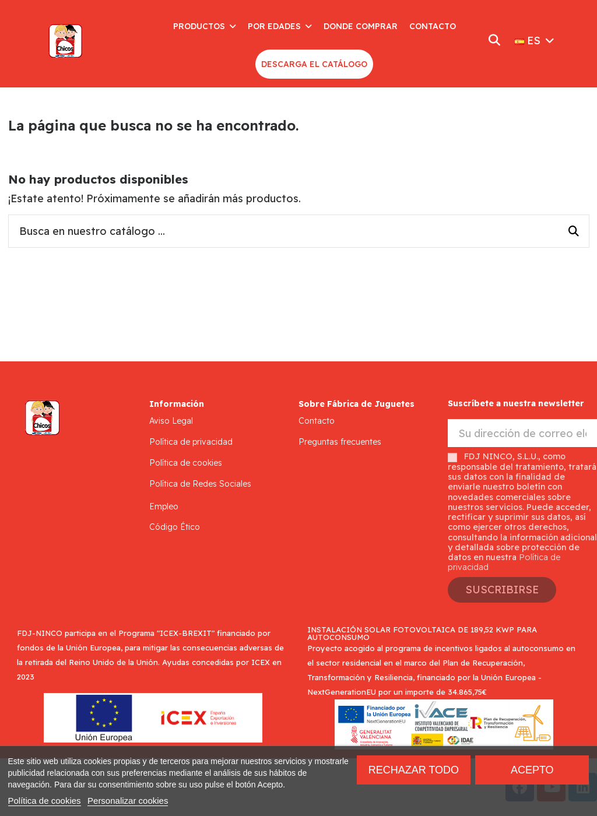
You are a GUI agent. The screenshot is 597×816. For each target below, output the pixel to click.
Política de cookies (185, 463)
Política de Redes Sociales (200, 484)
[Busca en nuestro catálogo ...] (573, 231)
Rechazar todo (413, 770)
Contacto (316, 421)
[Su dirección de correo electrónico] (522, 433)
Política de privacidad (191, 442)
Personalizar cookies (127, 801)
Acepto (532, 770)
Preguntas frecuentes (339, 442)
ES (536, 40)
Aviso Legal (171, 421)
